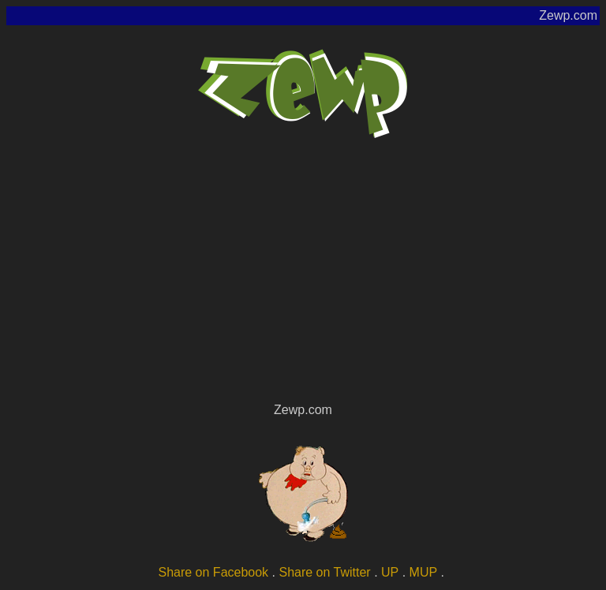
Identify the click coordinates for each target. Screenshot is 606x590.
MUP (424, 572)
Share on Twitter (324, 572)
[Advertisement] (303, 280)
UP (389, 572)
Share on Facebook (213, 572)
